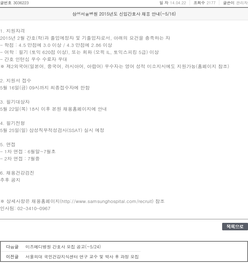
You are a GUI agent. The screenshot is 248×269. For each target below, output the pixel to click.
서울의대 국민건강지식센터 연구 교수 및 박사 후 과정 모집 (82, 256)
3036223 (21, 2)
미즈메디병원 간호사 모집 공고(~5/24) (63, 246)
